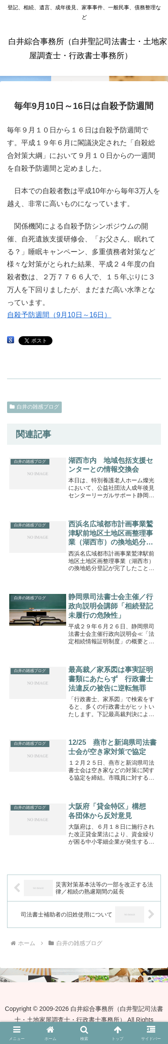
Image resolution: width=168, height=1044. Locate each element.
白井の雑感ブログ (34, 407)
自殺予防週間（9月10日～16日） (59, 315)
